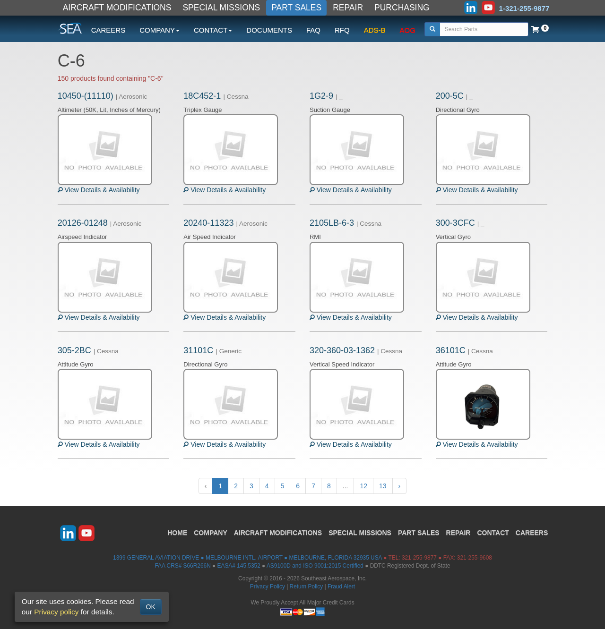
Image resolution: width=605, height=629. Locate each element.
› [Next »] (399, 486)
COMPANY (210, 532)
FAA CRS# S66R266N (182, 565)
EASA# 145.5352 (238, 565)
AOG (407, 30)
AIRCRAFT (278, 532)
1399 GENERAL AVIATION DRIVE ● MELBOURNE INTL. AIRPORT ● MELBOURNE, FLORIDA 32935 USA (247, 557)
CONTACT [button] (213, 30)
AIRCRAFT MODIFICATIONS (117, 7)
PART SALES (296, 7)
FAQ (313, 30)
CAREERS (108, 30)
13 (383, 486)
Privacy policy (56, 612)
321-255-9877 (419, 557)
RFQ (342, 30)
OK (151, 607)
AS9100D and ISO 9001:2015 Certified (315, 565)
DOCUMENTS (269, 30)
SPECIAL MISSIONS (221, 7)
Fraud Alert (341, 586)
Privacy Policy (267, 586)
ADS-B (375, 30)
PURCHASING (402, 7)
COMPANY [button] (159, 30)
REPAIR (348, 7)
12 (363, 486)
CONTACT (493, 532)
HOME (177, 532)
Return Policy (306, 586)
